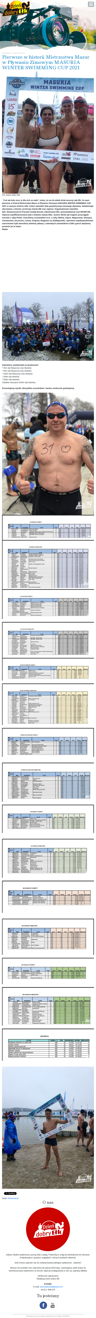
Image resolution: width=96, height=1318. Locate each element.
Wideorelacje (13, 1198)
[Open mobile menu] (91, 4)
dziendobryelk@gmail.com (51, 1287)
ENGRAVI (66, 1316)
